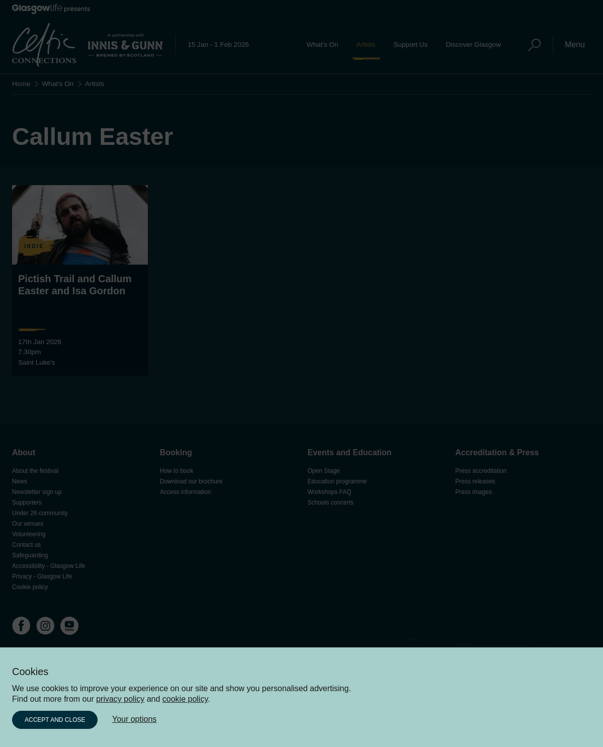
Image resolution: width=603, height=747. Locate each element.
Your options (134, 719)
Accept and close (55, 719)
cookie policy (185, 699)
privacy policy (120, 699)
